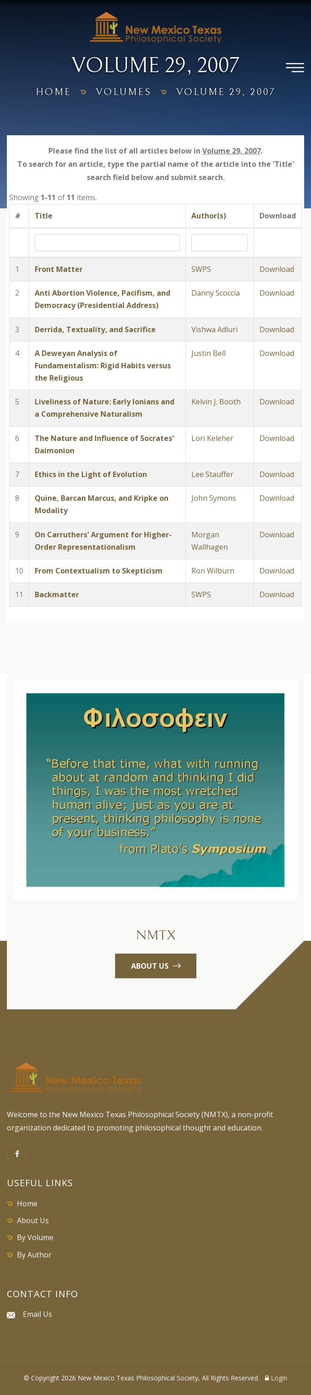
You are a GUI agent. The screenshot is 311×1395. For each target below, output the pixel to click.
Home (27, 1204)
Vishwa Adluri (214, 329)
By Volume (35, 1237)
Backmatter (57, 594)
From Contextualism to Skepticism (99, 571)
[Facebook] (17, 1154)
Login (276, 1378)
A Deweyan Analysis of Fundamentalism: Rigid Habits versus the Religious (103, 365)
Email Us (37, 1314)
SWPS (201, 269)
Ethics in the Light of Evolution (91, 474)
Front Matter (59, 269)
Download (276, 269)
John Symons (213, 498)
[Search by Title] (107, 242)
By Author (34, 1255)
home (53, 92)
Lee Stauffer (212, 474)
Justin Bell (208, 353)
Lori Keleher (212, 438)
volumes (124, 92)
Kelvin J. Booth (216, 402)
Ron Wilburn (212, 571)
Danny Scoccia (215, 293)
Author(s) (208, 216)
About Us (33, 1220)
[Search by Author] (219, 242)
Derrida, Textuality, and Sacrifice (95, 329)
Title (44, 216)
